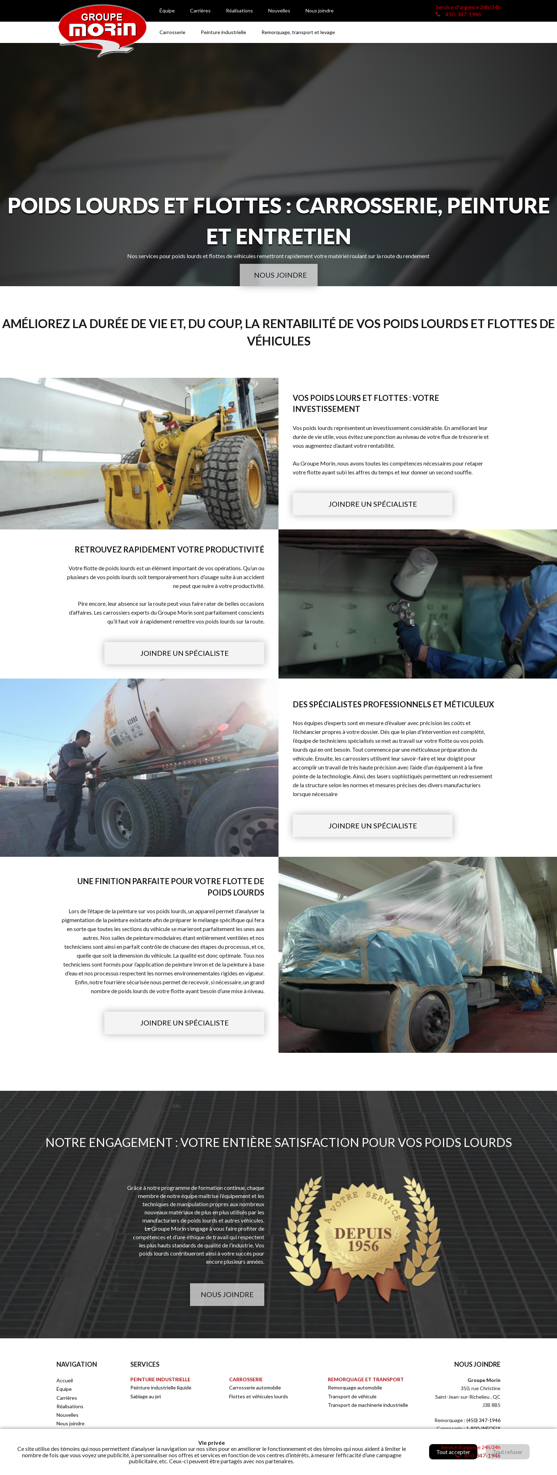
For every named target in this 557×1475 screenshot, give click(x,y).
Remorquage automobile (355, 1387)
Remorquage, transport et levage (298, 32)
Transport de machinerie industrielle (368, 1405)
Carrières (200, 10)
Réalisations (239, 10)
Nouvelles (279, 10)
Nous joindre (319, 10)
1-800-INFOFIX (483, 1428)
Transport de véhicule (352, 1396)
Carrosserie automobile (255, 1387)
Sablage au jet (145, 1396)
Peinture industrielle (223, 32)
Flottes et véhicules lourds (258, 1396)
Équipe (167, 10)
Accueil (64, 1380)
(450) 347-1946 (483, 1420)
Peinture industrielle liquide (160, 1387)
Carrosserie (172, 32)
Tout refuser (508, 1451)
